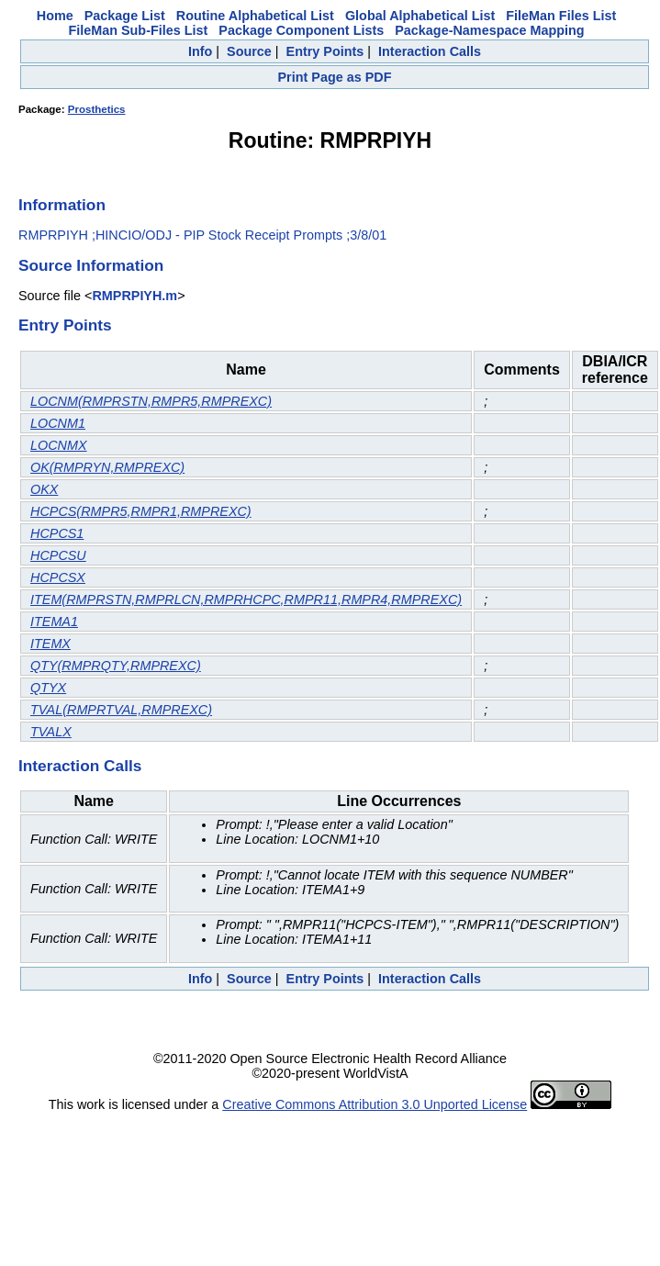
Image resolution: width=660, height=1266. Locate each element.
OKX (44, 489)
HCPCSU (58, 555)
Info (200, 51)
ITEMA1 (54, 621)
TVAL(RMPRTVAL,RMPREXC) (121, 709)
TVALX (51, 731)
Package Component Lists (301, 30)
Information (62, 205)
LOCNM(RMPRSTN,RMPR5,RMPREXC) (151, 401)
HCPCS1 (57, 533)
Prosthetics (97, 109)
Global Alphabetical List (420, 15)
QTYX (48, 687)
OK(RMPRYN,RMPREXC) (107, 467)
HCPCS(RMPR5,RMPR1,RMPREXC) (141, 511)
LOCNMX (58, 445)
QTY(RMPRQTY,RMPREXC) (115, 665)
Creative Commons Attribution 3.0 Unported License (374, 1104)
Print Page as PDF (335, 77)
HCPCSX (57, 577)
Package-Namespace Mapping (489, 30)
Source (249, 51)
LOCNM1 (57, 423)
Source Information (90, 265)
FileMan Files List (561, 15)
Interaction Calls (429, 51)
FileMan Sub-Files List (137, 30)
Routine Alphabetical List (255, 15)
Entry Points (325, 51)
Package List (124, 15)
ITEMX (50, 643)
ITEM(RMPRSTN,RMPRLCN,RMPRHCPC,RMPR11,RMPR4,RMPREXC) (246, 599)
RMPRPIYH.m (134, 295)
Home (55, 15)
